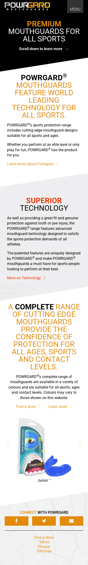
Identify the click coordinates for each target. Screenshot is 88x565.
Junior (44, 480)
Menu (75, 9)
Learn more (60, 406)
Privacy (44, 546)
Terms (44, 542)
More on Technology (26, 278)
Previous (8, 443)
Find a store (28, 406)
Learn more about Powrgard (32, 164)
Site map (44, 551)
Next (80, 443)
